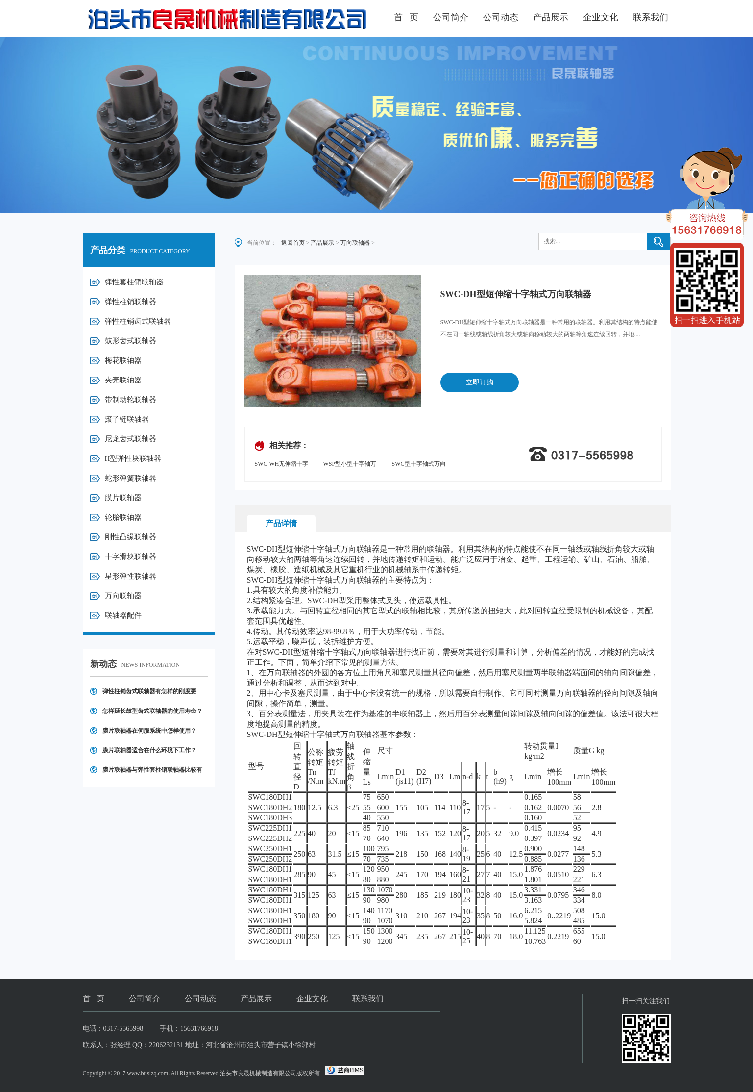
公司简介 (450, 17)
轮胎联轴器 (123, 517)
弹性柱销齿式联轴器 (138, 321)
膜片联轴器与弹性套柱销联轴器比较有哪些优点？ (152, 773)
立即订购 (479, 382)
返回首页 (293, 242)
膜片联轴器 (123, 498)
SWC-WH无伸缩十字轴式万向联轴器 (282, 464)
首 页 (406, 17)
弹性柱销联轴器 (130, 301)
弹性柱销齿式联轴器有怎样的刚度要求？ (149, 694)
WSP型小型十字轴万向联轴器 (350, 464)
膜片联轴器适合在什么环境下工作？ (149, 750)
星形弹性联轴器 (130, 576)
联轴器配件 (123, 615)
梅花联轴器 (123, 360)
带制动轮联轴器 (130, 400)
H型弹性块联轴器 (133, 458)
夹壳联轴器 (123, 380)
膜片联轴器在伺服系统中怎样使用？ (149, 730)
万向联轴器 (123, 596)
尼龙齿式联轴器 (130, 439)
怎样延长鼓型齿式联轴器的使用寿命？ (152, 711)
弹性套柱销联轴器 (134, 282)
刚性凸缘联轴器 (130, 537)
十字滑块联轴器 (130, 556)
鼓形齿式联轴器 (130, 341)
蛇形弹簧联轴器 (130, 478)
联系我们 (650, 17)
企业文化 (600, 17)
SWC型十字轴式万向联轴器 (419, 464)
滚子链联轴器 (127, 419)
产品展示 (550, 17)
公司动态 (500, 17)
